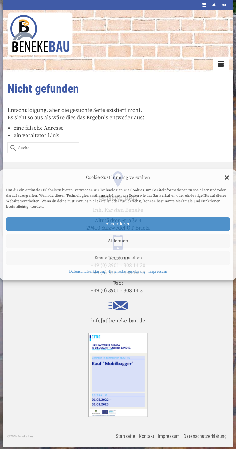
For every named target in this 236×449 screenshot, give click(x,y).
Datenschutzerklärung (87, 271)
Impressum (157, 271)
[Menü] (221, 64)
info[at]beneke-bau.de (118, 320)
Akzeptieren (118, 224)
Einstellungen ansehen (118, 258)
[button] (227, 178)
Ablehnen (118, 241)
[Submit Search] (12, 147)
